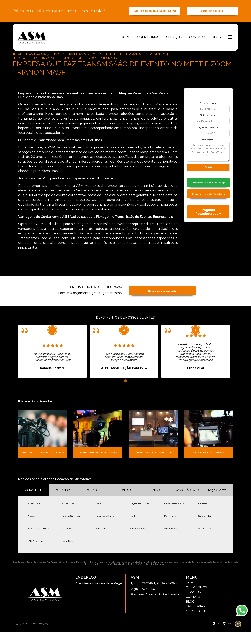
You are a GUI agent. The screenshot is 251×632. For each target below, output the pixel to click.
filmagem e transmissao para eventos (137, 58)
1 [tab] (125, 385)
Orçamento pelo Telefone (208, 199)
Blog (216, 41)
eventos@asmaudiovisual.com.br (155, 605)
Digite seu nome (208, 107)
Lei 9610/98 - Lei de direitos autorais (148, 569)
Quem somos (148, 41)
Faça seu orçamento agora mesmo (154, 13)
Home (125, 41)
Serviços (174, 41)
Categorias (37, 58)
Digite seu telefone (208, 132)
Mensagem (208, 144)
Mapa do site (196, 615)
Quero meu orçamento (162, 295)
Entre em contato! (212, 13)
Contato (197, 41)
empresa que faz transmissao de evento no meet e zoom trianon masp (65, 62)
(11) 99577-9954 (144, 600)
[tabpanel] (52, 355)
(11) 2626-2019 (143, 588)
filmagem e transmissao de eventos (77, 58)
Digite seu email (208, 120)
